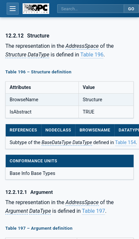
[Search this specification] (90, 8)
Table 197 (93, 211)
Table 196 (91, 54)
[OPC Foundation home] (36, 8)
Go (131, 8)
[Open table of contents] (13, 9)
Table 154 (125, 142)
